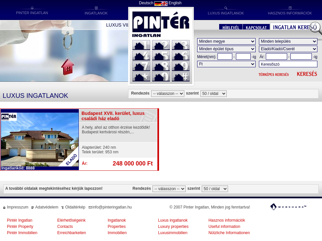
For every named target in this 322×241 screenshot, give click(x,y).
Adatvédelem (46, 207)
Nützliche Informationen (229, 232)
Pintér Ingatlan (19, 220)
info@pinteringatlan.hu (112, 207)
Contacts (65, 226)
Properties (117, 226)
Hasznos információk (226, 220)
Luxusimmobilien (172, 232)
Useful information (224, 226)
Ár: (262, 57)
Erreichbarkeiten (71, 232)
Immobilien (117, 232)
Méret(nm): (207, 57)
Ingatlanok (117, 220)
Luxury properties (173, 226)
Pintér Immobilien (22, 232)
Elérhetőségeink (71, 220)
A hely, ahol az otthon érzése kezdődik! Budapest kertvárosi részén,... (116, 129)
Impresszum (17, 207)
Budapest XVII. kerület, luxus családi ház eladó (113, 116)
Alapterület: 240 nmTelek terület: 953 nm (100, 149)
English (175, 3)
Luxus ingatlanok (173, 220)
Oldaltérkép (75, 207)
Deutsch (146, 3)
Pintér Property (20, 226)
